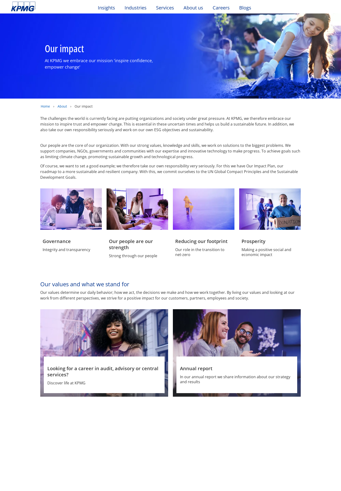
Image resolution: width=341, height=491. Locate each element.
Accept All (294, 480)
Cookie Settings (227, 480)
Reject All (261, 480)
